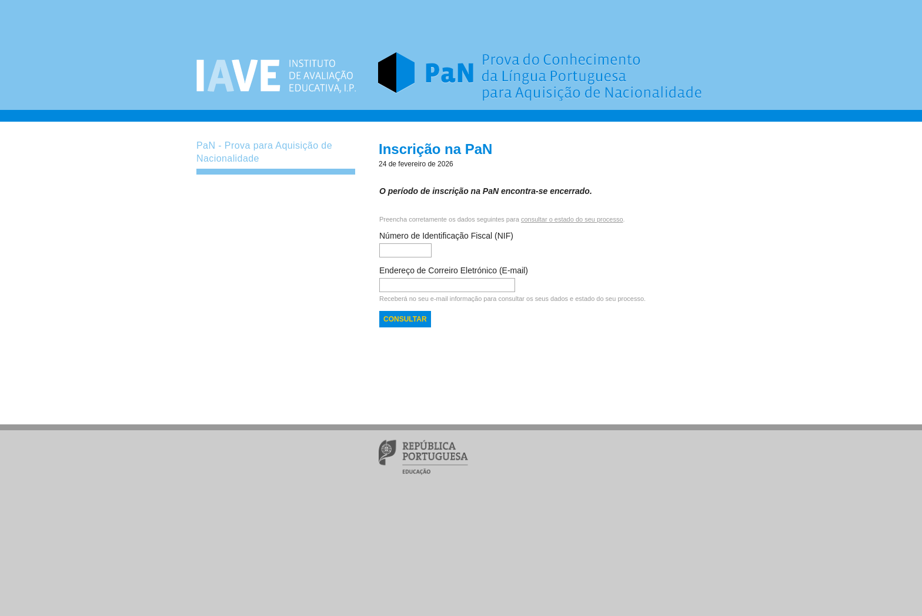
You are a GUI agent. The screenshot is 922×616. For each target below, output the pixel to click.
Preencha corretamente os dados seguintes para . (502, 219)
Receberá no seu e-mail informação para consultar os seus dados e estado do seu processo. (512, 298)
